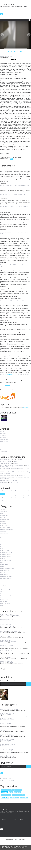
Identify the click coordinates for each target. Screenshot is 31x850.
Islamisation (3, 547)
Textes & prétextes (14, 482)
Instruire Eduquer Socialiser (7, 543)
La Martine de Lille (4, 550)
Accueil (4, 819)
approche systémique (19, 795)
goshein (2, 615)
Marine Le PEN (4, 566)
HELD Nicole (3, 662)
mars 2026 (2, 433)
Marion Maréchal (4, 570)
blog (16, 157)
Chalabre (16, 461)
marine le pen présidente (7, 790)
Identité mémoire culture (6, 541)
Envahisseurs (4, 58)
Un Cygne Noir (3, 601)
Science (2, 593)
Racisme (2, 588)
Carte (3, 669)
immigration (19, 790)
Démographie (3, 523)
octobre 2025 (3, 443)
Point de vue (3, 580)
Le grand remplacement (6, 552)
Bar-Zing (16, 463)
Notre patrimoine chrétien (13, 615)
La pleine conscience (5, 745)
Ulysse (8, 647)
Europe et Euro (4, 533)
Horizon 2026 (3, 539)
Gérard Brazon (9, 374)
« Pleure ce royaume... (5, 714)
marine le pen (5, 797)
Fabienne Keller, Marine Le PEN (8, 535)
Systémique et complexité (6, 595)
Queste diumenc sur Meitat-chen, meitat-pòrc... (11, 468)
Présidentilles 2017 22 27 (6, 586)
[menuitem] (4, 51)
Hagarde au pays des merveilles (8, 475)
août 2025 (2, 447)
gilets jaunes (3, 537)
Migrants (2, 572)
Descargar (7, 385)
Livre (1, 562)
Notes (21, 819)
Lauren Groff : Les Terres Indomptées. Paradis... (12, 465)
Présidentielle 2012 (5, 584)
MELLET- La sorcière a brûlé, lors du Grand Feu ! (12, 472)
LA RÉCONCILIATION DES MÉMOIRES (9, 709)
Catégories (5, 824)
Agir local (2, 509)
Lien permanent (5, 157)
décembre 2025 (4, 439)
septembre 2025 (4, 445)
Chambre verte (4, 482)
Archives (15, 824)
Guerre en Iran (4, 730)
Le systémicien (7, 4)
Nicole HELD (3, 631)
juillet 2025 (3, 449)
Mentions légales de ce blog (20, 839)
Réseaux (2, 592)
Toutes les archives (4, 451)
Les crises (2, 558)
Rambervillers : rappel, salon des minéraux (11, 477)
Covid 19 (2, 517)
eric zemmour (17, 792)
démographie (23, 797)
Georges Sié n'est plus (6, 461)
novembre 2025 (4, 441)
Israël (1, 548)
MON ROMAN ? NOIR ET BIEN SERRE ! (14, 466)
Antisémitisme (3, 511)
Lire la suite (26, 407)
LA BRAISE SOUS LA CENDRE (7, 756)
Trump (2, 597)
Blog (1, 513)
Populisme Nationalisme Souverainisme (10, 582)
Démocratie (3, 521)
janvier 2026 (3, 437)
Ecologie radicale (4, 525)
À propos (13, 819)
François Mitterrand (11, 641)
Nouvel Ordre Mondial (5, 578)
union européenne (6, 795)
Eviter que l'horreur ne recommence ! (16, 621)
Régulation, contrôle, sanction (7, 590)
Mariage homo (4, 564)
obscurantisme (4, 158)
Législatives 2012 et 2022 (6, 554)
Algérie (8, 636)
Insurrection (3, 545)
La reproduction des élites (6, 725)
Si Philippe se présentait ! (13, 626)
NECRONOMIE (22, 475)
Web (1, 605)
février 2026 (3, 435)
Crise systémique (4, 519)
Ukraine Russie (4, 599)
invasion (20, 157)
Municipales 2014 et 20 (6, 576)
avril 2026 (2, 431)
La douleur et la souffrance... (7, 459)
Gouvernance (4, 51)
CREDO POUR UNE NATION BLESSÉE (9, 735)
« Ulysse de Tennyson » (21, 51)
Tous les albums (4, 423)
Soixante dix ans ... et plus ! (7, 719)
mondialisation (4, 574)
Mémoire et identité (11, 652)
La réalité (9, 657)
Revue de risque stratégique (7, 751)
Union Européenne (5, 603)
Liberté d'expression (5, 560)
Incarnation (19, 459)
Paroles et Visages (12, 480)
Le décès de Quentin (5, 740)
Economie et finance (5, 527)
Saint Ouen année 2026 (6, 463)
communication (4, 515)
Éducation (2, 480)
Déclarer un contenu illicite (10, 839)
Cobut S (2, 641)
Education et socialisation (6, 529)
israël (10, 792)
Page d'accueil (11, 51)
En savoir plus (19, 849)
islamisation (4, 792)
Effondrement (3, 531)
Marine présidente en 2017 (7, 568)
